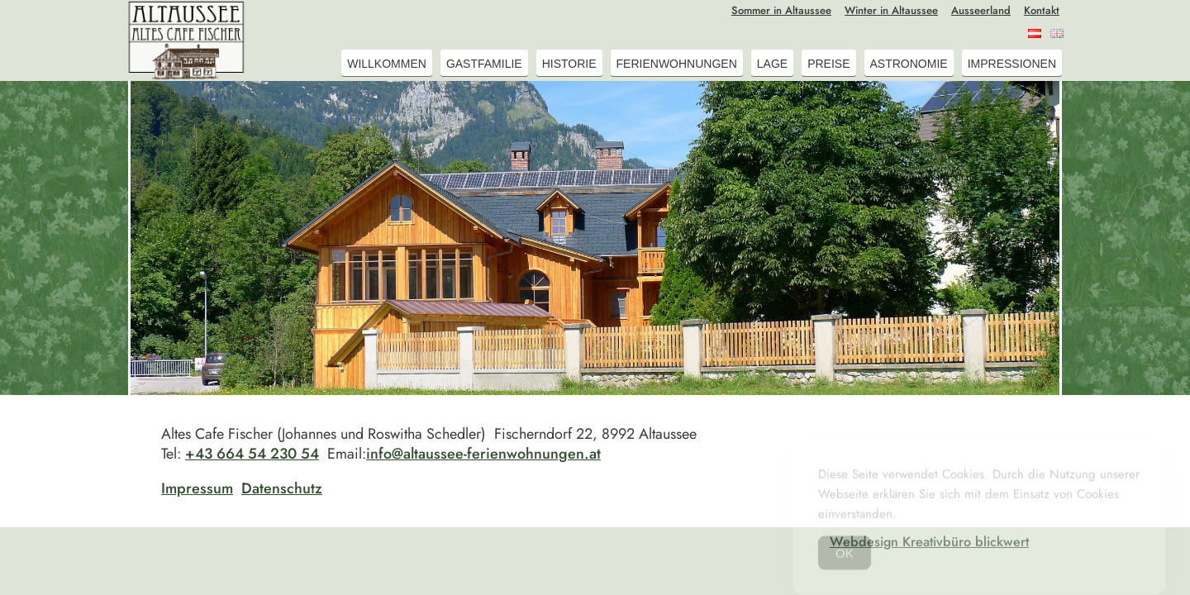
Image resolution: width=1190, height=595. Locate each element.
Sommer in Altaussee (781, 10)
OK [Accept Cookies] (844, 559)
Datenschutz (281, 488)
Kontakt (1041, 10)
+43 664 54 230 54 (252, 453)
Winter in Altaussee (891, 10)
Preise (828, 63)
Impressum (197, 488)
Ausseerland (981, 10)
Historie (569, 63)
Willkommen (386, 63)
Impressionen (1012, 63)
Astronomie (909, 63)
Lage (772, 63)
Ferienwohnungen (676, 63)
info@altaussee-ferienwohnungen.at (483, 453)
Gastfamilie (484, 63)
